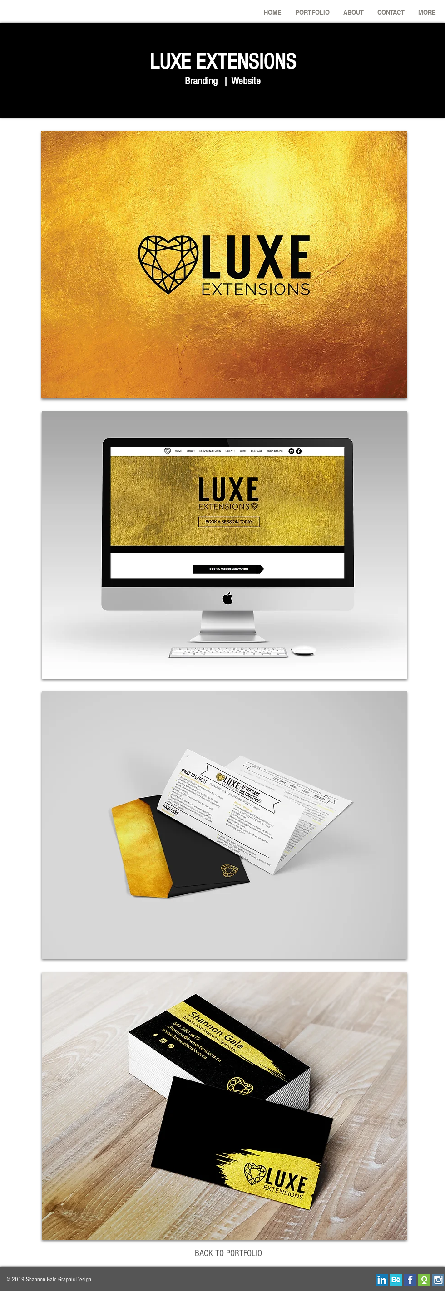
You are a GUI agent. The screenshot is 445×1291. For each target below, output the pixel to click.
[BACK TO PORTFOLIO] (228, 1253)
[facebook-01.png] (410, 1280)
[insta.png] (438, 1280)
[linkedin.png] (382, 1280)
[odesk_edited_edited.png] (424, 1280)
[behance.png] (396, 1280)
